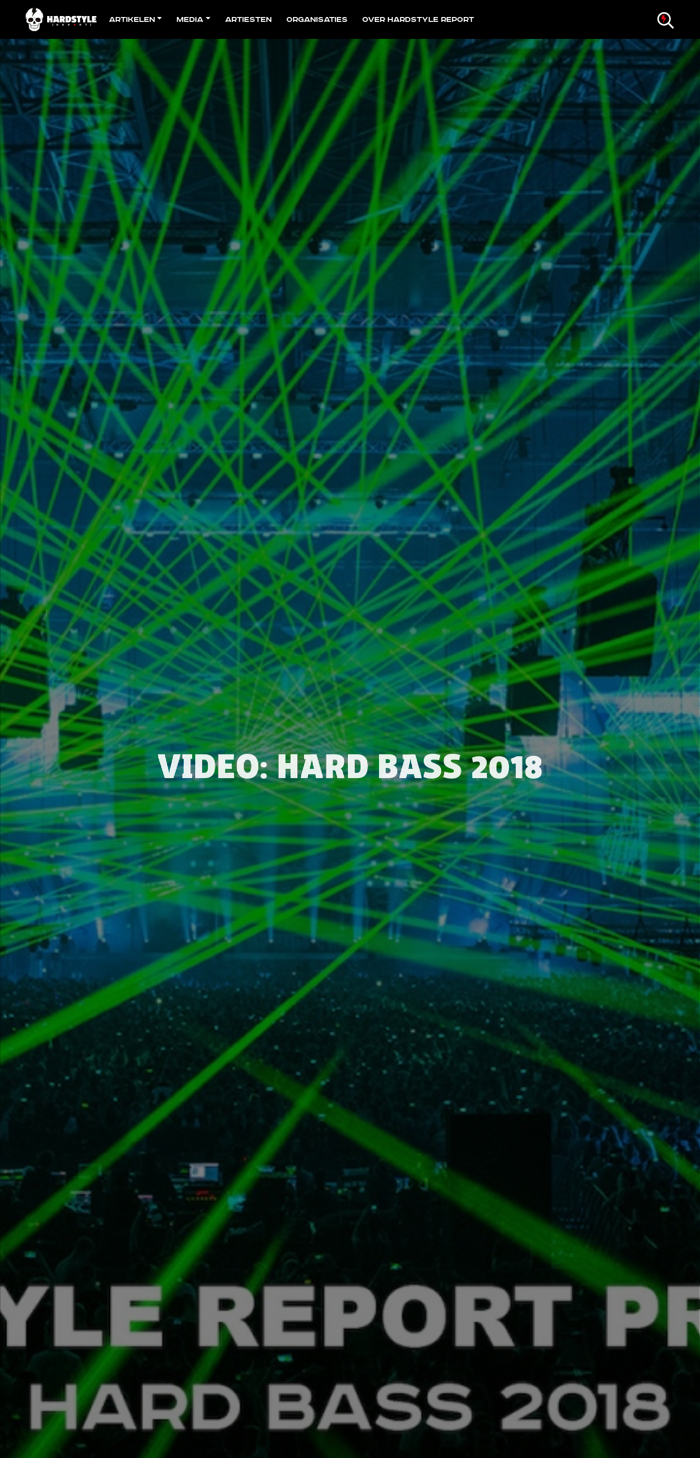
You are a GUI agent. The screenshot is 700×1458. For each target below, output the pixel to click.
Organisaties (317, 19)
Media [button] (189, 19)
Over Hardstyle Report (418, 19)
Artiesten (248, 19)
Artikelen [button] (132, 19)
